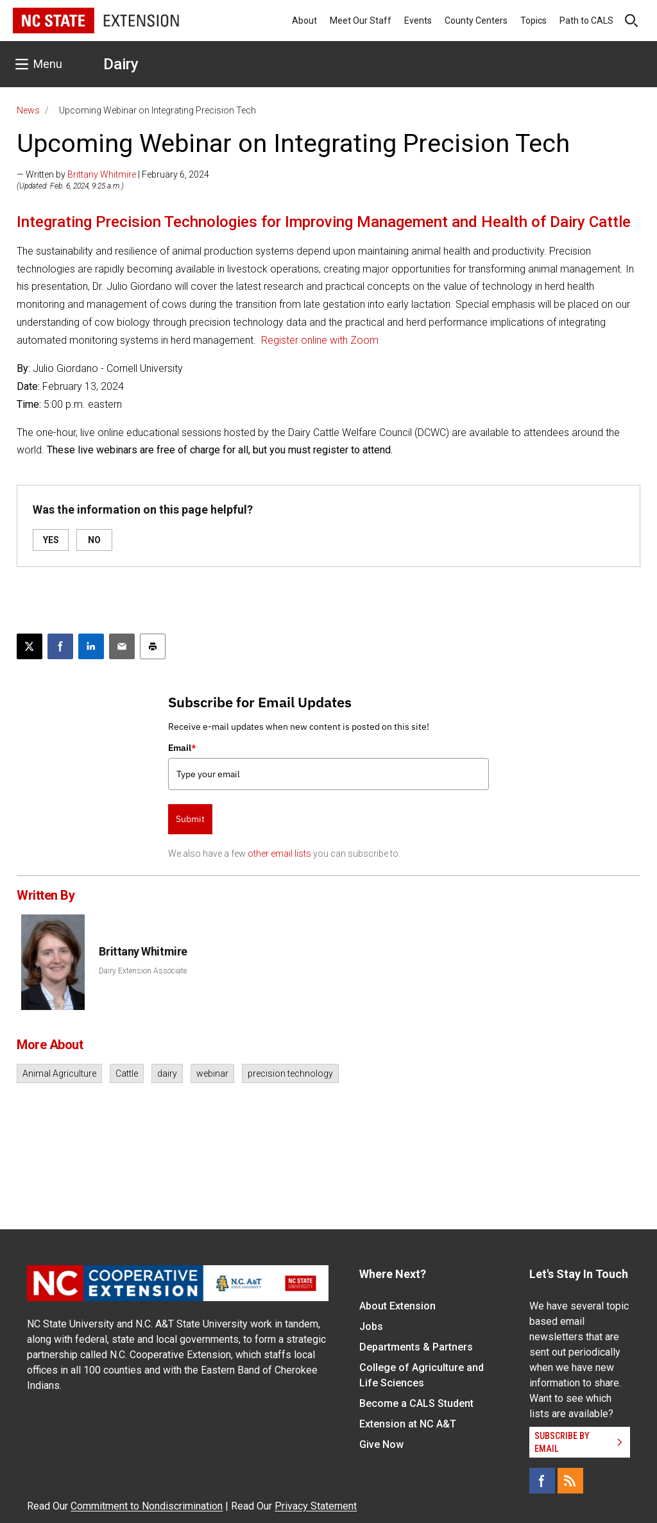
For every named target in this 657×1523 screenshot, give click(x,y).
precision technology (290, 1073)
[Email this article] (122, 646)
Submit (190, 819)
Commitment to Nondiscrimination (147, 1506)
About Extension (397, 1306)
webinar (212, 1073)
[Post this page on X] (29, 646)
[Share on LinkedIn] (91, 646)
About (304, 20)
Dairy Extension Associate (143, 970)
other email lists (279, 853)
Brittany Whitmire (101, 174)
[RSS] (570, 1481)
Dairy (121, 64)
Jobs (371, 1326)
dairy (167, 1073)
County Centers (476, 20)
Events (418, 20)
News (28, 110)
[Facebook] (542, 1481)
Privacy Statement (316, 1506)
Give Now (381, 1444)
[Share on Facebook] (60, 646)
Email (182, 747)
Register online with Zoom (320, 340)
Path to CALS (586, 20)
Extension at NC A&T (407, 1424)
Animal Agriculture (59, 1073)
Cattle (126, 1073)
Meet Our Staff (360, 20)
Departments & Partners (416, 1347)
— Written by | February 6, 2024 (113, 174)
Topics (533, 20)
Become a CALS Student (416, 1403)
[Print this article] (153, 646)
